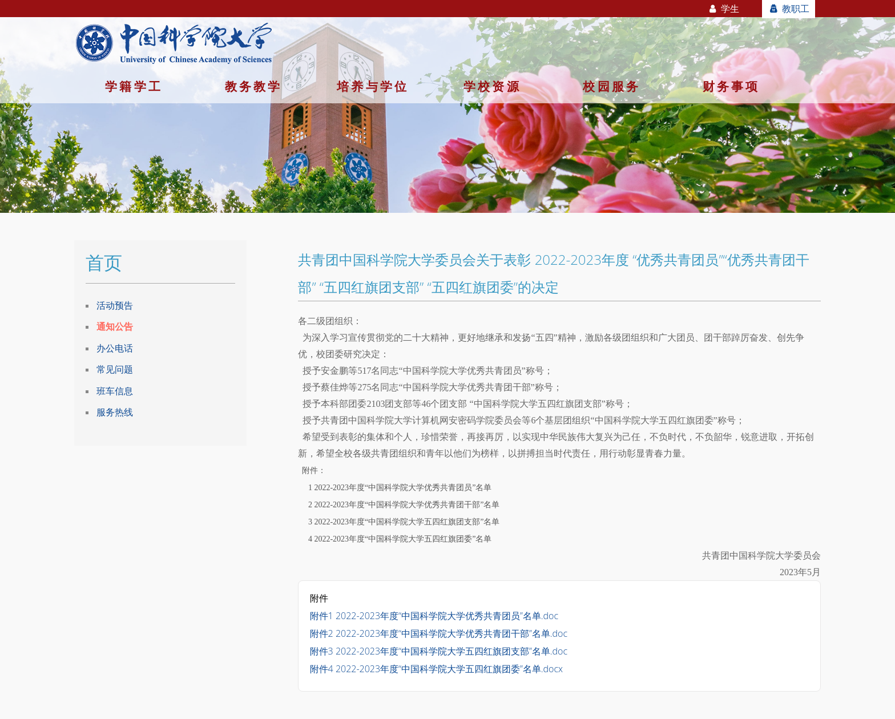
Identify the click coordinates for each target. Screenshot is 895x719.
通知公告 (114, 326)
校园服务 (611, 86)
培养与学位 (373, 86)
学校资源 (492, 86)
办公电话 (114, 348)
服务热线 (114, 412)
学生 (723, 8)
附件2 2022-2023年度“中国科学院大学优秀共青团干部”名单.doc (438, 633)
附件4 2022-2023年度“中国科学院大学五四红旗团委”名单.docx (436, 669)
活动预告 (114, 305)
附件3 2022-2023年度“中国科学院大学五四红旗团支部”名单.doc (438, 651)
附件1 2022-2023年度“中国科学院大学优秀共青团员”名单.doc (434, 615)
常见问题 (114, 369)
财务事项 (731, 86)
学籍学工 (134, 86)
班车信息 (114, 391)
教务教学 (254, 86)
